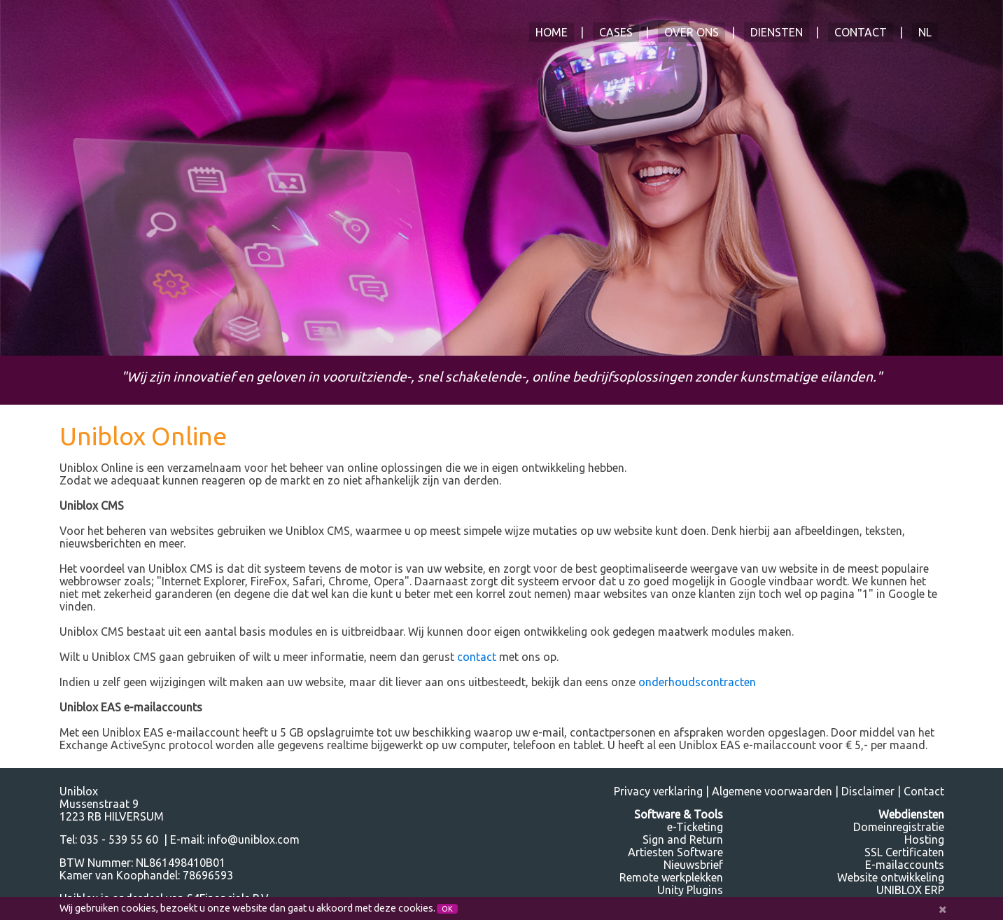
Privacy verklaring (658, 791)
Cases (616, 32)
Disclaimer (868, 791)
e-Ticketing (695, 827)
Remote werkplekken (671, 877)
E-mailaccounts (904, 864)
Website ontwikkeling (890, 877)
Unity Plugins (690, 890)
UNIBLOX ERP (910, 890)
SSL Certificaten (904, 852)
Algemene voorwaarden (772, 791)
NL (925, 32)
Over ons (691, 32)
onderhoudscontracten (697, 682)
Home (551, 32)
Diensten (776, 32)
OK (447, 909)
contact (476, 656)
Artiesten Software (675, 852)
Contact (860, 32)
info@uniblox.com (253, 839)
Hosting (924, 839)
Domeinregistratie (898, 827)
